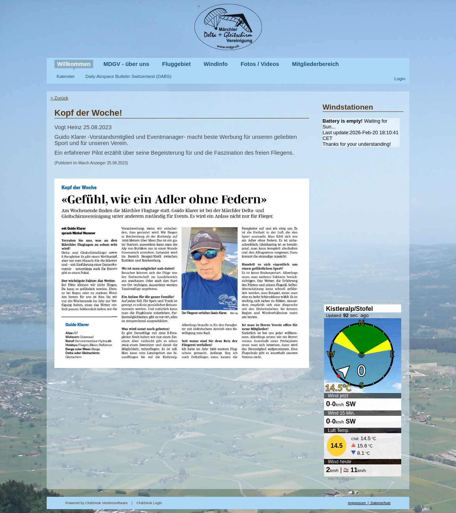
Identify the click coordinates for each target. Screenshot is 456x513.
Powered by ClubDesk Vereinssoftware (96, 503)
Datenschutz (381, 503)
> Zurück (59, 97)
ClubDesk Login (242, 503)
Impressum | (359, 503)
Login (399, 78)
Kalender (66, 76)
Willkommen (73, 64)
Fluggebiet (176, 64)
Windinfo (216, 64)
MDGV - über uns (126, 64)
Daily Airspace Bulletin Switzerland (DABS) (128, 76)
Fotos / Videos (260, 64)
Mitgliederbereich (315, 64)
